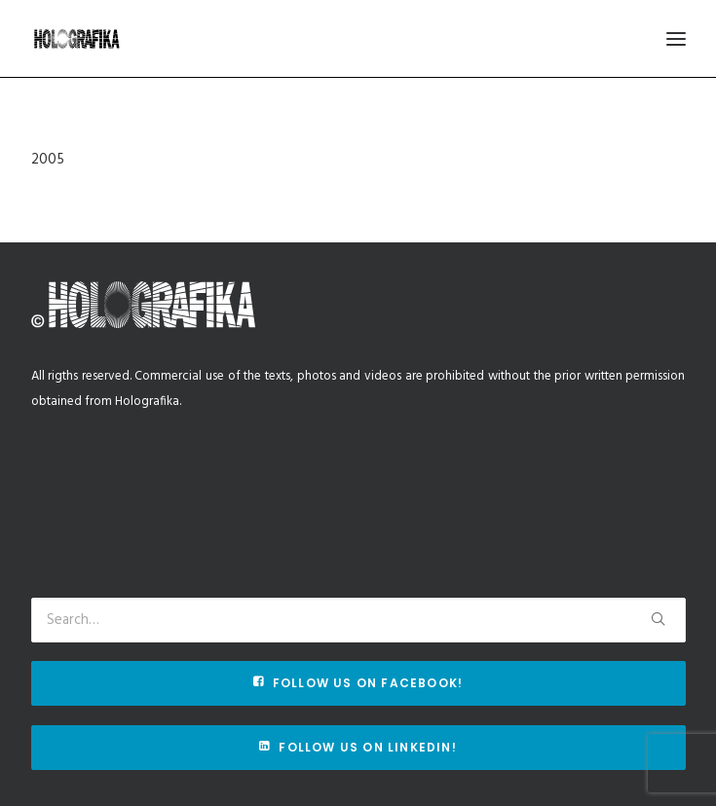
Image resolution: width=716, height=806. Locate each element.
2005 (47, 159)
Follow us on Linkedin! (358, 747)
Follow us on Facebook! (358, 683)
